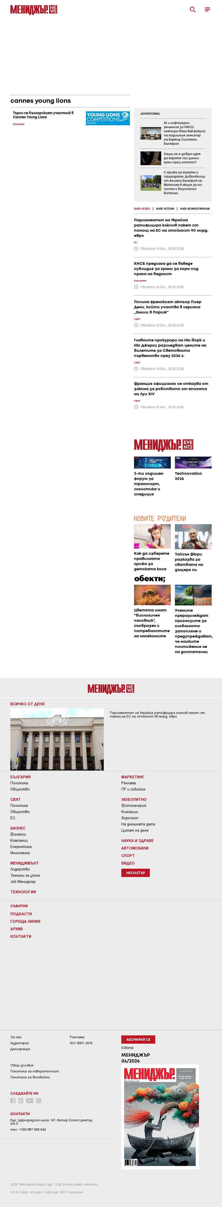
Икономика (20, 853)
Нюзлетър (135, 873)
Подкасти (21, 914)
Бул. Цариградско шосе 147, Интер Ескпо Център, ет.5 (51, 1121)
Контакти (20, 936)
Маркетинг (133, 777)
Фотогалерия (133, 805)
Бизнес (18, 828)
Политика (19, 783)
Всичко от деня (27, 704)
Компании (19, 840)
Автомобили (135, 848)
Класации (129, 812)
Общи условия (21, 1065)
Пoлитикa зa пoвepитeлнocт (34, 1071)
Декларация (20, 1049)
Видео (128, 863)
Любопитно (134, 799)
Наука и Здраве (137, 840)
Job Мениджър (23, 881)
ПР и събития (133, 789)
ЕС (12, 818)
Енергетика (21, 846)
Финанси (18, 834)
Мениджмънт (24, 863)
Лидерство (20, 869)
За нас (15, 1037)
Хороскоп (129, 818)
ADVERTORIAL (150, 114)
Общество (20, 789)
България (20, 777)
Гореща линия (25, 921)
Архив (16, 929)
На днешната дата (138, 824)
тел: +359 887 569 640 (28, 1129)
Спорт (128, 855)
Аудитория (19, 1043)
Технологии (23, 892)
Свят (15, 799)
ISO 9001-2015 (81, 1043)
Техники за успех (25, 875)
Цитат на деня (135, 830)
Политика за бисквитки (30, 1077)
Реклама (128, 783)
